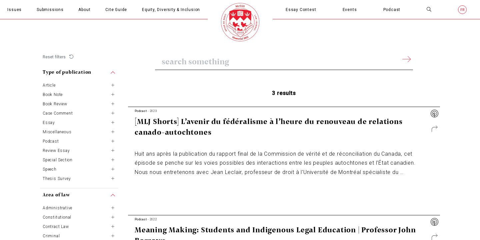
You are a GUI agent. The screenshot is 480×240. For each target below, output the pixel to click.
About (84, 9)
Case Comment (58, 113)
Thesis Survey (57, 178)
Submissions (50, 9)
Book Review (55, 103)
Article (49, 85)
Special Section (58, 159)
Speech (50, 169)
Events (350, 9)
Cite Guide (116, 9)
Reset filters (54, 57)
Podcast (392, 9)
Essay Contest (301, 9)
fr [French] (462, 10)
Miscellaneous (57, 131)
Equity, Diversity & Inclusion (171, 9)
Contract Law (56, 226)
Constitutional (57, 217)
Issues (14, 9)
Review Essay (56, 150)
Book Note (53, 94)
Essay (49, 122)
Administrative (57, 207)
